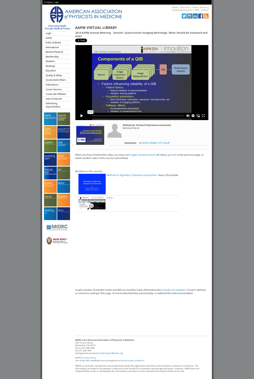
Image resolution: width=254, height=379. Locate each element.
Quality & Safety (54, 75)
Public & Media (53, 42)
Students (50, 61)
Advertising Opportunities (53, 105)
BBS (197, 10)
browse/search (147, 154)
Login (56, 2)
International (52, 47)
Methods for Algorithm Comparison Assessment (132, 175)
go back (172, 154)
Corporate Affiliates (56, 94)
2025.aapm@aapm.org (112, 353)
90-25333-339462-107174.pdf (154, 142)
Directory (185, 7)
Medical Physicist (54, 51)
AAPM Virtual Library (96, 27)
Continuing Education (182, 10)
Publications (52, 84)
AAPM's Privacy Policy (85, 357)
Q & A (110, 197)
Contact (205, 10)
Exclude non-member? (174, 289)
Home (175, 7)
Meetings (50, 66)
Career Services (199, 7)
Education (51, 70)
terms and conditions (133, 360)
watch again (131, 154)
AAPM (49, 38)
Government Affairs (56, 79)
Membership (52, 56)
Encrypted (48, 2)
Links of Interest (54, 98)
